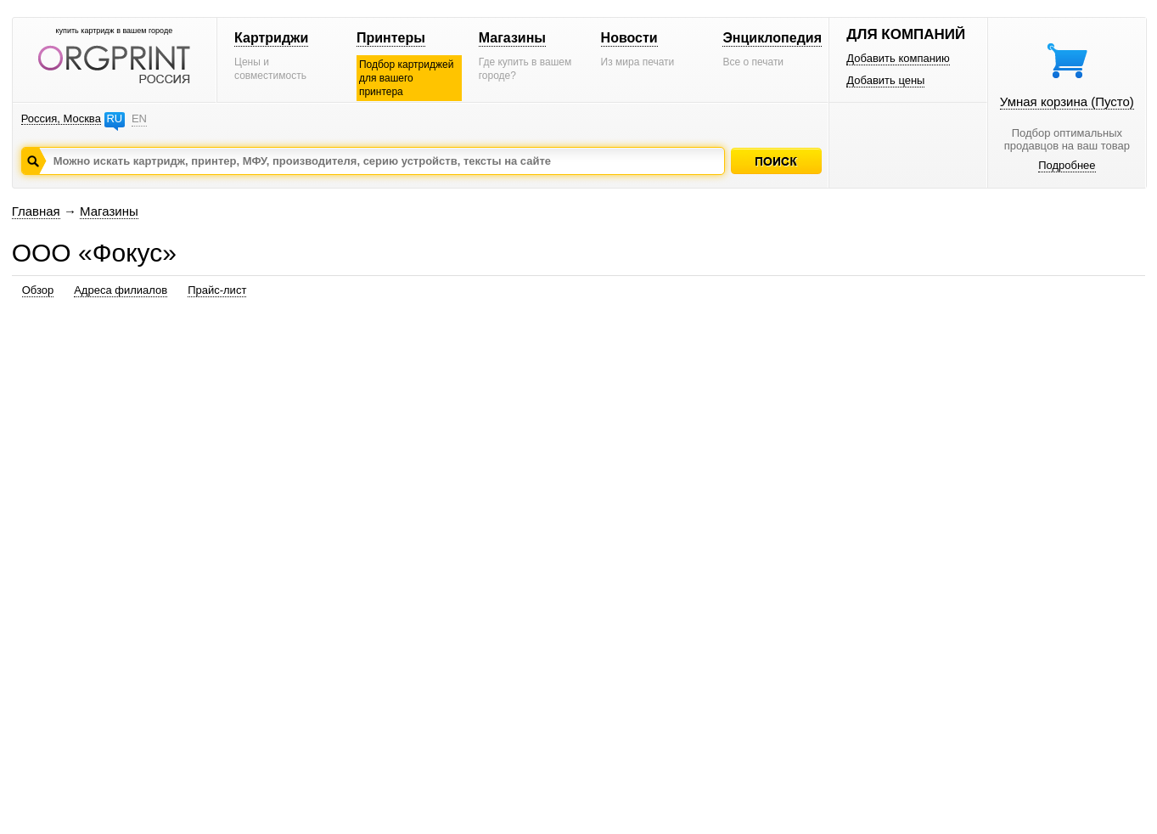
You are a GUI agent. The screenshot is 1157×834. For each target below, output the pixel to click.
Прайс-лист (217, 290)
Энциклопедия (772, 38)
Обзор (38, 290)
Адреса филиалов (120, 290)
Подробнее (1066, 165)
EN (139, 118)
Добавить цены (885, 80)
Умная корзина (1067, 101)
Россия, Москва (61, 118)
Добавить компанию (898, 58)
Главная (36, 211)
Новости (629, 38)
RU (114, 118)
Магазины (512, 38)
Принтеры (391, 38)
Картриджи (271, 38)
